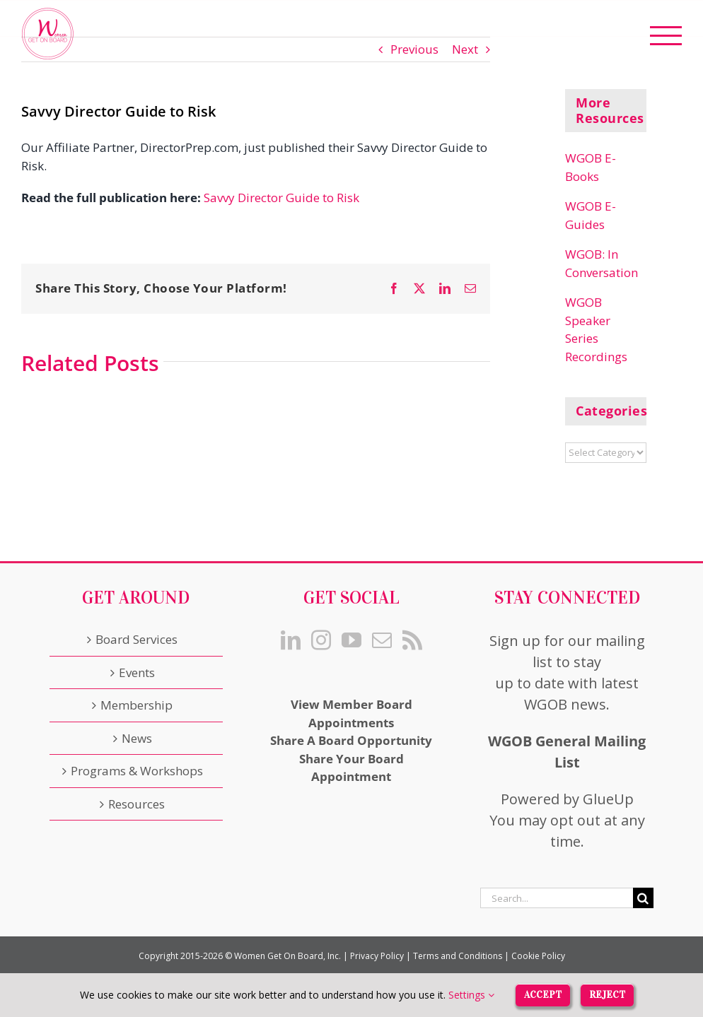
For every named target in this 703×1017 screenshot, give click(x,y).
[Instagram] (321, 640)
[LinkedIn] (291, 640)
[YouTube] (351, 640)
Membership (136, 705)
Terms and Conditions (457, 956)
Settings (471, 994)
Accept (543, 994)
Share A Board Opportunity (351, 740)
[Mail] (382, 640)
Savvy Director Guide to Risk (281, 197)
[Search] (643, 898)
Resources (136, 804)
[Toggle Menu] (666, 35)
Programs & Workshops (137, 771)
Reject (607, 994)
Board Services (136, 639)
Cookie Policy (538, 956)
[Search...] (556, 898)
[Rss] (412, 640)
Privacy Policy (377, 956)
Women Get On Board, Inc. (287, 956)
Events (137, 672)
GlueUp (608, 799)
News (137, 738)
